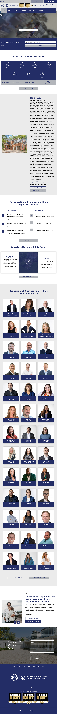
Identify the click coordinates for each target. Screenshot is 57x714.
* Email (32, 643)
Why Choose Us (28, 241)
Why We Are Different (33, 622)
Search (40, 45)
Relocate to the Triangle (28, 277)
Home (4, 10)
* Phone (32, 638)
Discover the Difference (28, 30)
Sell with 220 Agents (28, 89)
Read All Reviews (33, 619)
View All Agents (18, 578)
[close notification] (55, 710)
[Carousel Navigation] (12, 623)
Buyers (24, 667)
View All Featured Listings (38, 190)
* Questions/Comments (35, 647)
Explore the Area (36, 667)
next (18, 623)
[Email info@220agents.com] (39, 5)
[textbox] (41, 42)
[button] (1, 14)
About (43, 667)
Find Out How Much (38, 711)
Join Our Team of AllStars (39, 578)
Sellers (29, 667)
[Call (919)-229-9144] (3, 1)
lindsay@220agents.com (32, 692)
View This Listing (38, 187)
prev (15, 623)
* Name (32, 634)
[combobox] (40, 42)
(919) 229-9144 (23, 692)
